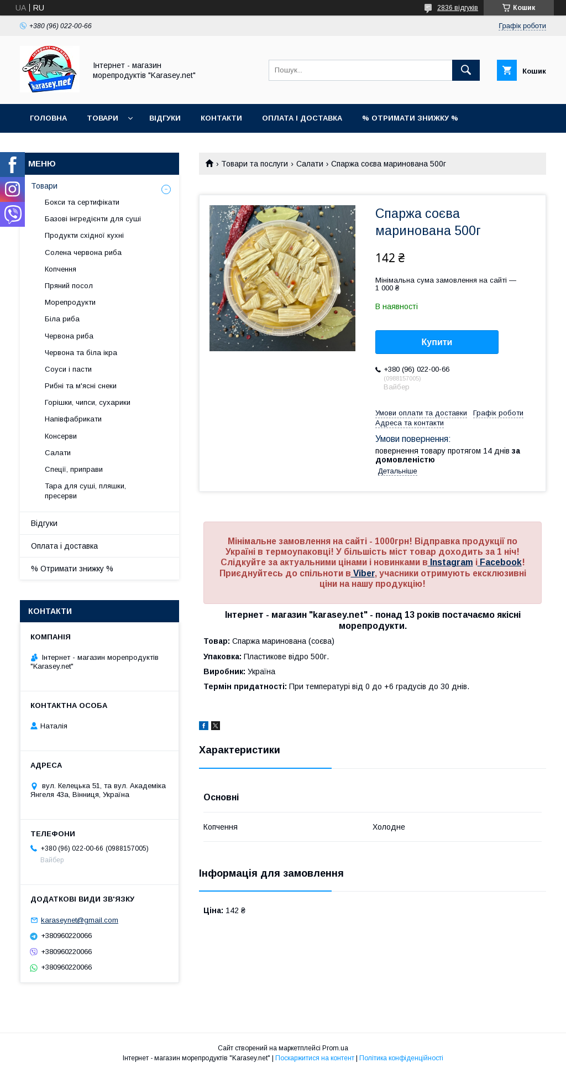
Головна (48, 118)
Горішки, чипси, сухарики (87, 402)
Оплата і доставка (302, 118)
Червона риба (69, 336)
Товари (102, 118)
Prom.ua (335, 1048)
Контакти (221, 118)
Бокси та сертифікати (82, 202)
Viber (363, 573)
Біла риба (62, 319)
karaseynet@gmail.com (79, 920)
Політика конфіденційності (401, 1058)
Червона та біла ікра (81, 352)
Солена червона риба (83, 252)
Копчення (60, 269)
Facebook (500, 562)
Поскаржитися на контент (314, 1058)
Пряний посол (69, 286)
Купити (437, 342)
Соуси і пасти (68, 369)
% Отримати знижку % (410, 118)
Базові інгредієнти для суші (93, 219)
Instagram (450, 562)
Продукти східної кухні (84, 235)
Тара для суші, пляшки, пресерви (85, 491)
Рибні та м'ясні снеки (81, 386)
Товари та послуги (254, 163)
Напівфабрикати (73, 419)
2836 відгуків (457, 8)
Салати (309, 163)
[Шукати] (466, 70)
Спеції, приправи (74, 469)
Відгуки (165, 118)
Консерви (61, 436)
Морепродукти (70, 302)
